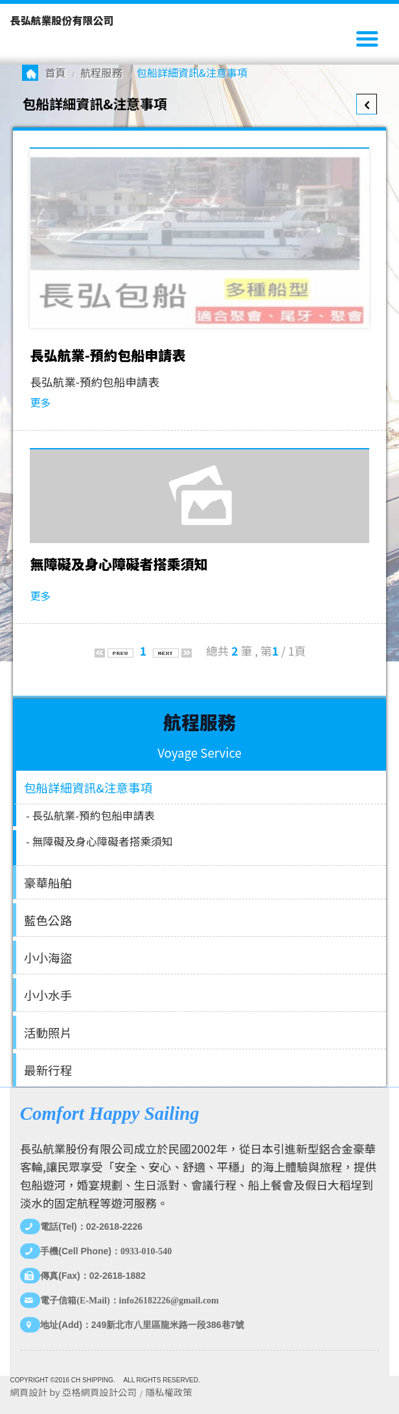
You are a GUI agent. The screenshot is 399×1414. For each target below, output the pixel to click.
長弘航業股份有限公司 (61, 20)
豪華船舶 (48, 882)
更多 (40, 402)
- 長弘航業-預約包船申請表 (90, 815)
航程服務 (101, 72)
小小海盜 (48, 957)
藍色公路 (48, 919)
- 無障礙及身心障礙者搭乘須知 (99, 841)
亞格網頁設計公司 (99, 1391)
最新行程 (48, 1069)
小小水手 (48, 994)
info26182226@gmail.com (169, 1300)
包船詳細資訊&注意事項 (88, 787)
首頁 (55, 72)
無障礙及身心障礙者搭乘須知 (118, 563)
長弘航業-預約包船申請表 (107, 355)
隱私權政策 (169, 1391)
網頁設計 (28, 1391)
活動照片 (48, 1032)
